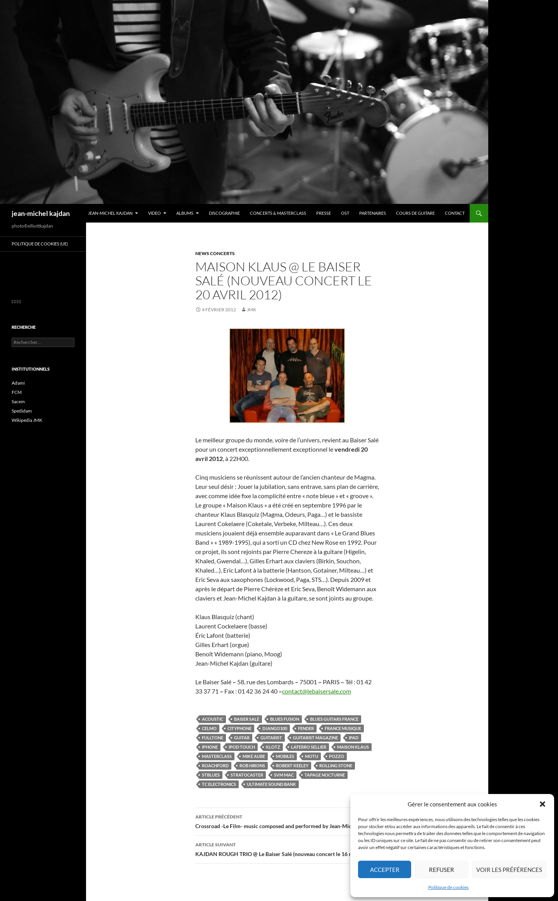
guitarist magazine (315, 737)
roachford (215, 765)
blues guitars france (334, 718)
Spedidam (22, 411)
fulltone (212, 737)
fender (306, 728)
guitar (242, 737)
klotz (273, 746)
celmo (209, 728)
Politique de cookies (448, 887)
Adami (18, 383)
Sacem (18, 401)
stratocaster (247, 774)
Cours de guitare (415, 213)
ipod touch (242, 746)
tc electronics (219, 784)
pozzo (336, 756)
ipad (353, 737)
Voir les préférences (509, 869)
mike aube (254, 756)
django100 (274, 728)
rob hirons (252, 765)
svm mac (284, 774)
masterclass (217, 756)
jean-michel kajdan (41, 213)
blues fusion (284, 718)
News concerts (215, 253)
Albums (184, 213)
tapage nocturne (325, 774)
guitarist (271, 737)
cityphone (239, 728)
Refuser (441, 869)
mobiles (285, 756)
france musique (343, 728)
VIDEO (154, 213)
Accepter (385, 869)
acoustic (212, 718)
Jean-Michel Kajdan (110, 213)
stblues (211, 774)
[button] (542, 804)
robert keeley (292, 765)
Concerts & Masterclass (278, 213)
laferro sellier (308, 746)
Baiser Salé (246, 718)
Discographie (224, 213)
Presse (323, 213)
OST (345, 213)
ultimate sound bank (271, 784)
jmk (251, 309)
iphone (210, 746)
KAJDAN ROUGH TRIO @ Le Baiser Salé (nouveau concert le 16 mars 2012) (287, 848)
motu (311, 756)
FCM (17, 392)
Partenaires (372, 213)
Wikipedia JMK (27, 420)
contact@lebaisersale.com (316, 691)
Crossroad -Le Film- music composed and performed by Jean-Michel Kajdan (287, 820)
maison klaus (353, 746)
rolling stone (335, 765)
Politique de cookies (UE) (40, 243)
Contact (455, 213)
